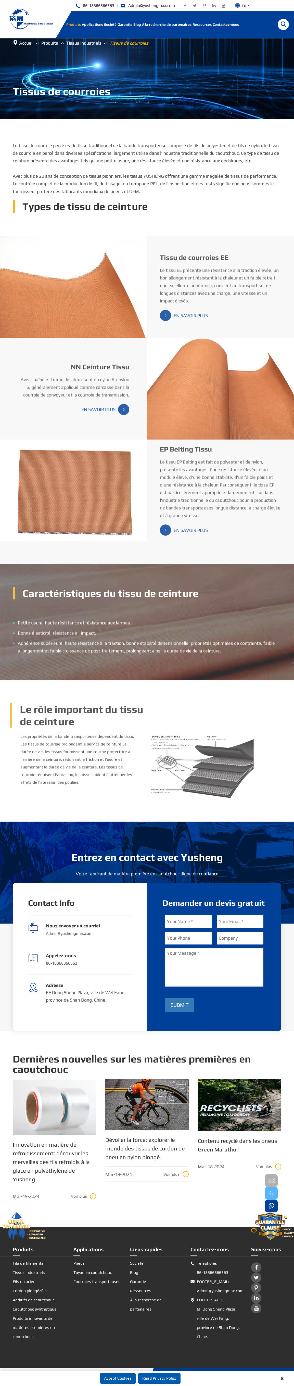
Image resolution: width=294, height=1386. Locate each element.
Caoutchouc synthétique (35, 1309)
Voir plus (83, 1196)
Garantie (125, 24)
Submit (180, 1005)
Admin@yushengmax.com (148, 5)
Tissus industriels (83, 43)
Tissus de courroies (128, 43)
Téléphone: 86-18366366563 (209, 1268)
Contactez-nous (226, 24)
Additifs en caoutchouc (33, 1300)
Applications (92, 24)
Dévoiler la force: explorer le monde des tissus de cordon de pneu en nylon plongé (145, 1148)
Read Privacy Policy (159, 1378)
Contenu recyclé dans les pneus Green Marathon (237, 1145)
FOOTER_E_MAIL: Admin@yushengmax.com (215, 1286)
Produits (73, 24)
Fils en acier (24, 1281)
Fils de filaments (28, 1263)
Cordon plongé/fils (30, 1290)
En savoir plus (184, 319)
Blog (137, 24)
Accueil (26, 43)
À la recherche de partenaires (166, 24)
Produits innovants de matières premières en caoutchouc (34, 1327)
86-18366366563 (94, 5)
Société (110, 24)
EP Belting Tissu (186, 453)
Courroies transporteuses (96, 1281)
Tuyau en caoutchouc (92, 1272)
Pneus (79, 1263)
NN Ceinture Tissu (100, 371)
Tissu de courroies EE (194, 261)
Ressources (202, 24)
